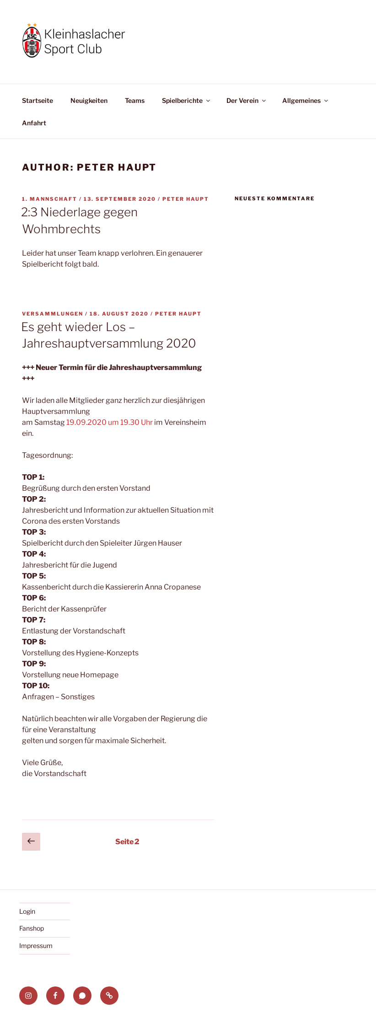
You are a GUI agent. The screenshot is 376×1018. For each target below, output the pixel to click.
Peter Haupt (185, 199)
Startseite (37, 100)
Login (27, 911)
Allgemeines (305, 100)
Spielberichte (186, 100)
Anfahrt (34, 123)
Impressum (36, 945)
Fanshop (31, 928)
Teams (135, 100)
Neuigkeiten (88, 100)
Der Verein (246, 100)
